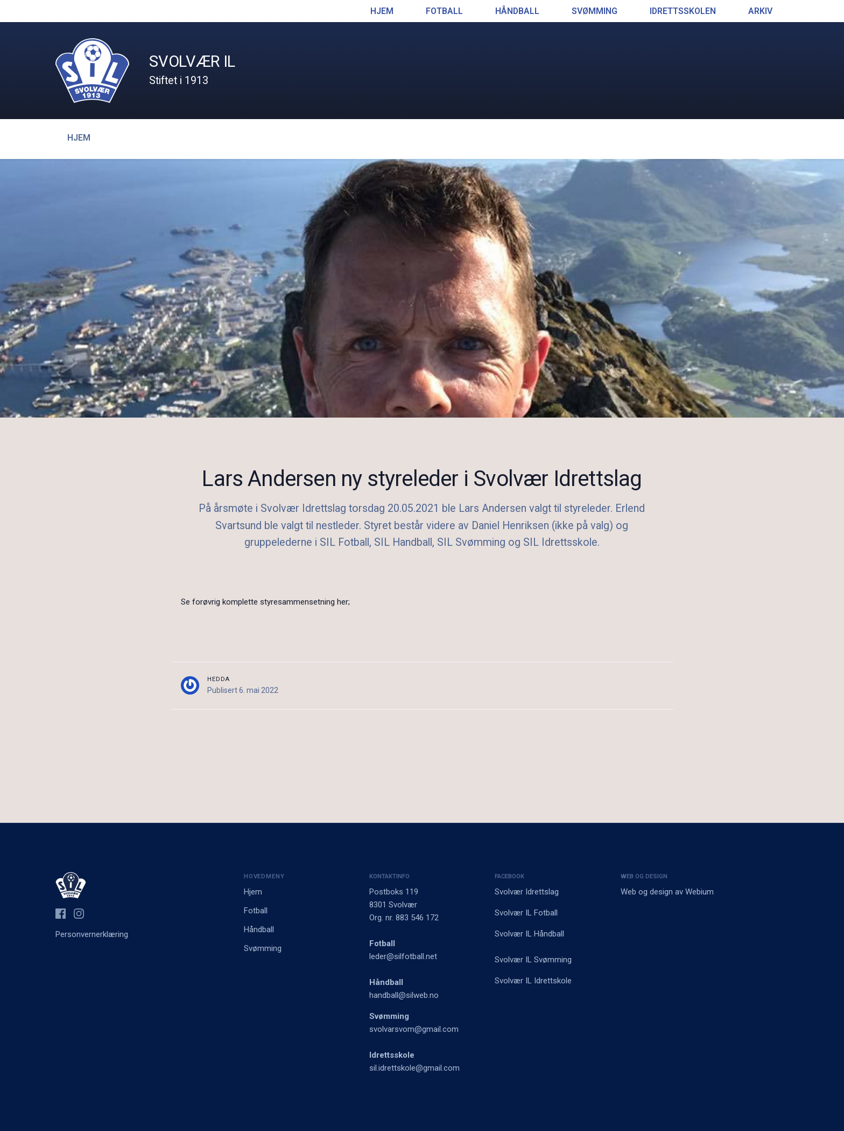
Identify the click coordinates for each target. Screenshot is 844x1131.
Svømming (594, 11)
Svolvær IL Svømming (533, 960)
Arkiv (760, 11)
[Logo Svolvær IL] (92, 70)
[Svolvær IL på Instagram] (79, 913)
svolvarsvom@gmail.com (414, 1029)
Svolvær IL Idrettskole (533, 981)
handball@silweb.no (404, 995)
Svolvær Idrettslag (527, 892)
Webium (699, 892)
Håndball (517, 11)
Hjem (381, 11)
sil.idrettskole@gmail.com (414, 1068)
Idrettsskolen (683, 11)
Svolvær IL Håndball (529, 934)
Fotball (444, 11)
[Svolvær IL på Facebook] (60, 913)
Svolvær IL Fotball (526, 913)
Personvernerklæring (91, 934)
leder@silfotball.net (403, 956)
